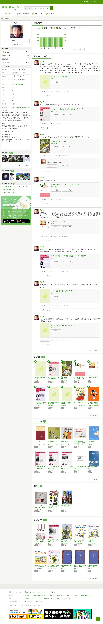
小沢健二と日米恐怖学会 (94, 405)
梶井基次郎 (54, 293)
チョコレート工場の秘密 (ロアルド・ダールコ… (39, 507)
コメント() (56, 91)
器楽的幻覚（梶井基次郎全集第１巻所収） (65, 325)
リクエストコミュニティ (63, 598)
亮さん (42, 61)
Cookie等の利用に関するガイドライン (59, 595)
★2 (59, 166)
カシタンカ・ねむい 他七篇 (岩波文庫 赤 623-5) (67, 109)
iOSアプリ (39, 601)
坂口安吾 (63, 568)
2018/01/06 (65, 91)
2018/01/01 (65, 199)
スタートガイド (42, 592)
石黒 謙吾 (90, 444)
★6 (52, 123)
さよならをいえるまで (53, 441)
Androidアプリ (29, 601)
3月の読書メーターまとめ (16, 44)
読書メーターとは (30, 592)
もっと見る (77, 49)
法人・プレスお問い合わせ (46, 598)
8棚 (13, 87)
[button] (51, 8)
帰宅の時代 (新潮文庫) (58, 221)
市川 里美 (53, 187)
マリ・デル (37, 441)
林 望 (52, 223)
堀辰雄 (53, 79)
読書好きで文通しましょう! (10, 190)
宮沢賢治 (90, 470)
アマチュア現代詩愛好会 (9, 193)
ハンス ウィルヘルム (79, 444)
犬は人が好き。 (91, 441)
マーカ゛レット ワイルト (54, 444)
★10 (52, 236)
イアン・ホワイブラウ (79, 405)
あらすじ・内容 (67, 114)
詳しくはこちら (9, 205)
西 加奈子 (63, 509)
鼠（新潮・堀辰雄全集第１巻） (61, 77)
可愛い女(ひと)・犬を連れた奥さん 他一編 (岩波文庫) (69, 256)
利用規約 (52, 592)
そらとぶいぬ (64, 441)
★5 (52, 91)
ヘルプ (27, 598)
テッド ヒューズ (65, 444)
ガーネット (50, 543)
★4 (52, 305)
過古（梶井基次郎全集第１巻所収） (63, 291)
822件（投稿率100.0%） (18, 84)
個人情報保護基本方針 (39, 595)
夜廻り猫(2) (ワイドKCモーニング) (62, 141)
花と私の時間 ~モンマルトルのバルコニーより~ (67, 184)
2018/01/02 (65, 155)
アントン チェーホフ (39, 444)
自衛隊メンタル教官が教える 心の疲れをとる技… (39, 541)
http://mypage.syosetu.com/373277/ (21, 107)
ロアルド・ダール (38, 509)
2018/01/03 (65, 123)
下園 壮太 (36, 543)
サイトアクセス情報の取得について (82, 595)
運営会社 (27, 595)
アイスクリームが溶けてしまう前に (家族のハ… (93, 404)
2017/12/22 (65, 305)
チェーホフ (54, 111)
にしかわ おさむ (78, 543)
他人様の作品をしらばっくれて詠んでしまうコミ (16, 187)
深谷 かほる (54, 143)
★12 (52, 156)
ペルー (49, 160)
